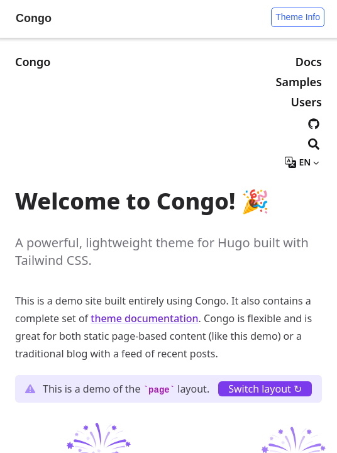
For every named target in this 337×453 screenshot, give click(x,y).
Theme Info (297, 17)
